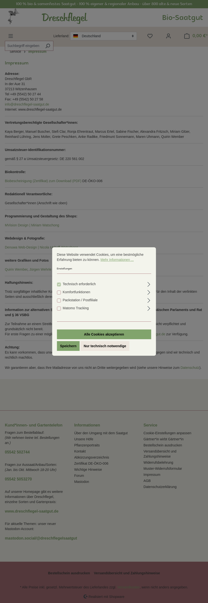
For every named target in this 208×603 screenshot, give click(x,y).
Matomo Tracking (76, 308)
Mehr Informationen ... (117, 260)
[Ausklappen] (149, 284)
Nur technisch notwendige (105, 346)
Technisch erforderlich (79, 284)
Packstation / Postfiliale (80, 300)
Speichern (68, 346)
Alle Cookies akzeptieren (104, 334)
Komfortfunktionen (76, 292)
